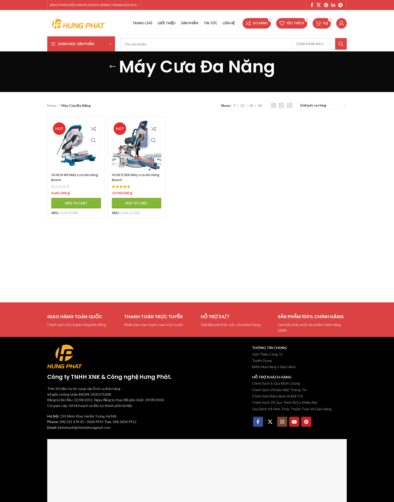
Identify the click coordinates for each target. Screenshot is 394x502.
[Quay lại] (112, 67)
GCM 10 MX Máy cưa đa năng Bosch (72, 174)
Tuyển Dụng (262, 360)
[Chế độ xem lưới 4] (289, 105)
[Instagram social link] (282, 422)
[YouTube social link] (294, 422)
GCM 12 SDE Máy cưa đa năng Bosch (134, 174)
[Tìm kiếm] (233, 44)
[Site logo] (78, 23)
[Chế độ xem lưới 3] (281, 105)
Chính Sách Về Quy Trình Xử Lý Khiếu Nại (284, 402)
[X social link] (318, 5)
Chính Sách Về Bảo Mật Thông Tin (279, 390)
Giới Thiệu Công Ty (267, 354)
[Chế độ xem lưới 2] (273, 105)
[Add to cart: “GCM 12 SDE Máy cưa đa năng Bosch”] (135, 199)
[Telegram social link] (340, 5)
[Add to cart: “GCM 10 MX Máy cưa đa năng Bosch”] (74, 199)
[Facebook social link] (312, 5)
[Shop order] (323, 105)
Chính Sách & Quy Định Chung (276, 383)
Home (52, 105)
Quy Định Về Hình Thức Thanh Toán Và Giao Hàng (291, 409)
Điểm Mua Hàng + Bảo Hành (274, 367)
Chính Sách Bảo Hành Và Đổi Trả (277, 396)
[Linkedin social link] (333, 5)
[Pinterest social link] (326, 5)
